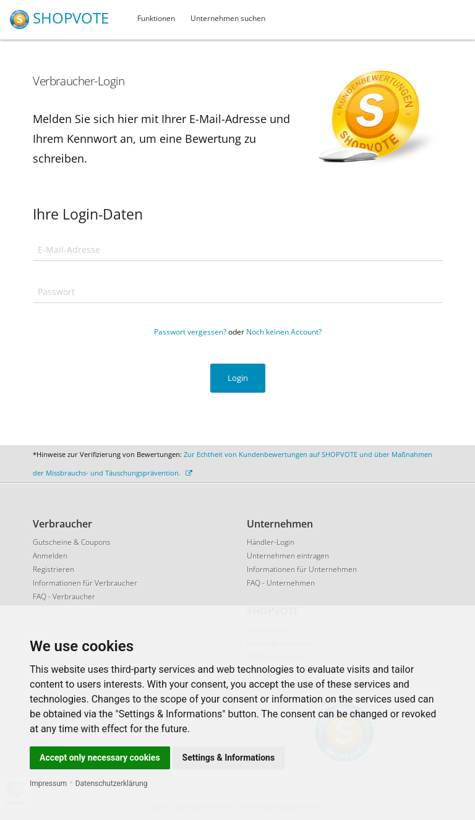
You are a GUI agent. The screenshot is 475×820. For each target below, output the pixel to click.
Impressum (48, 783)
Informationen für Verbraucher (85, 583)
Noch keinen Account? (284, 332)
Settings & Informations (228, 757)
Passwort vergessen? (190, 332)
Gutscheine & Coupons (72, 542)
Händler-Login (270, 542)
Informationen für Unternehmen (302, 569)
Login (238, 377)
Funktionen (156, 18)
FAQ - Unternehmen (281, 583)
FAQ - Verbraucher (64, 596)
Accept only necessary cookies (100, 757)
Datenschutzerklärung (111, 783)
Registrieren (53, 569)
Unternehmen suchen (227, 18)
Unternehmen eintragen (288, 555)
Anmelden (50, 555)
